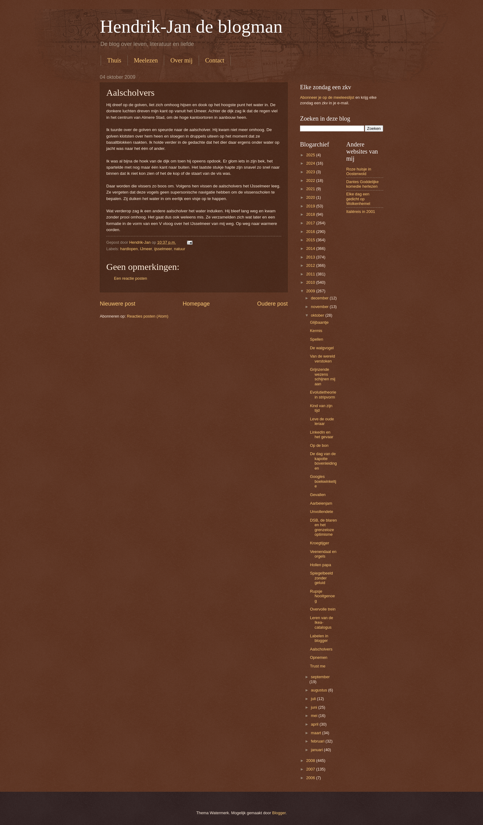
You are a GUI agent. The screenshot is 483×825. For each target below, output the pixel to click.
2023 (311, 172)
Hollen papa (320, 565)
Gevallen (318, 494)
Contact (214, 60)
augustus (319, 690)
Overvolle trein (322, 609)
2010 (311, 282)
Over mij (181, 60)
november (320, 306)
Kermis (316, 330)
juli (314, 698)
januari (317, 749)
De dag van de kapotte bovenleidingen (323, 460)
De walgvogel (322, 348)
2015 (311, 240)
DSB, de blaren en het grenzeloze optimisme (323, 527)
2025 (311, 155)
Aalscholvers (321, 649)
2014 (311, 248)
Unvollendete (321, 511)
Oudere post (272, 304)
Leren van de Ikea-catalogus (321, 622)
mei (314, 715)
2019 (311, 206)
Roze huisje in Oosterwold (358, 171)
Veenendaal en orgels (323, 554)
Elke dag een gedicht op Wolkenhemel (358, 199)
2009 (311, 291)
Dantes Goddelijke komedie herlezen (362, 184)
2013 (311, 257)
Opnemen (318, 657)
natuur (179, 248)
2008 (311, 760)
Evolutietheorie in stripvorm (323, 394)
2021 (311, 188)
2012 (311, 265)
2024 (311, 163)
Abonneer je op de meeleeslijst (327, 97)
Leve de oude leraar (322, 421)
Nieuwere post (117, 304)
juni (314, 707)
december (320, 298)
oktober (318, 315)
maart (316, 733)
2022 (311, 180)
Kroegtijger (319, 543)
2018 (311, 214)
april (315, 724)
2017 (311, 223)
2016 (311, 231)
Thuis (114, 60)
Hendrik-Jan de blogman (191, 26)
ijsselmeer (163, 248)
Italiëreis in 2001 (360, 211)
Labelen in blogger (319, 638)
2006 (311, 777)
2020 (311, 197)
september (320, 677)
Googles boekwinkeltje (323, 481)
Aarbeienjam (321, 503)
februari (318, 741)
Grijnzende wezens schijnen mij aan (322, 376)
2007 (311, 769)
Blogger (279, 813)
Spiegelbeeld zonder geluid (321, 578)
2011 (311, 274)
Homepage (196, 304)
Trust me (317, 666)
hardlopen (129, 248)
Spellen (316, 339)
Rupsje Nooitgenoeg (322, 596)
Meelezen (146, 60)
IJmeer (146, 248)
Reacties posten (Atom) (147, 316)
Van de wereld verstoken (322, 358)
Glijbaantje (319, 322)
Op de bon (319, 445)
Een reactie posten (130, 278)
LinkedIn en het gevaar (321, 434)
